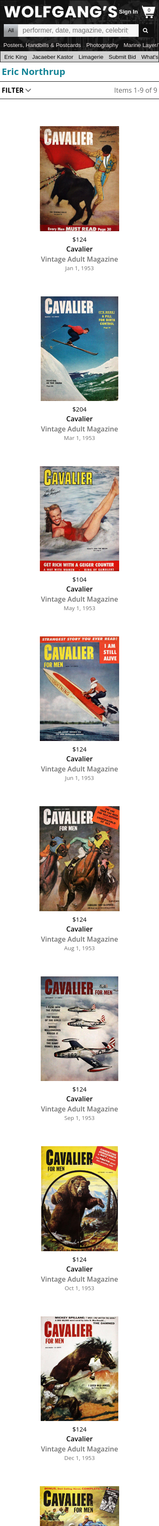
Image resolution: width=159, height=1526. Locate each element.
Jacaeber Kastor (52, 57)
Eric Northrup (33, 71)
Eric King (15, 57)
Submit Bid (122, 57)
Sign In (128, 11)
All (11, 30)
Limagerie (90, 57)
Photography (102, 45)
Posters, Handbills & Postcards (42, 45)
